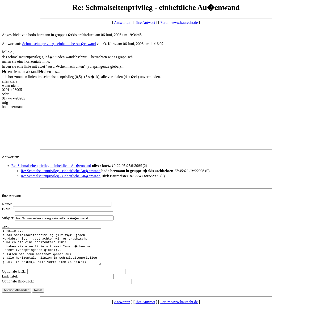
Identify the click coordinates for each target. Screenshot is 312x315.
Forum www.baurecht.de (179, 23)
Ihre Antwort (145, 23)
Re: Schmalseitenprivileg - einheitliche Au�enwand (51, 166)
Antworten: (10, 157)
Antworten (122, 23)
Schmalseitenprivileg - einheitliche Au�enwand (59, 44)
